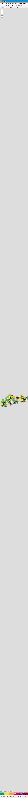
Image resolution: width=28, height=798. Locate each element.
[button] (2, 10)
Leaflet (1, 791)
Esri (11, 791)
